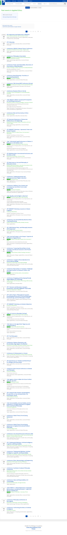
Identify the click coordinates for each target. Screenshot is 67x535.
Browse (39, 3)
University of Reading (11, 371)
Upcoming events (9, 3)
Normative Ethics (19, 43)
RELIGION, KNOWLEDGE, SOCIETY (13, 69)
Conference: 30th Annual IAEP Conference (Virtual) (20, 83)
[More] (45, 3)
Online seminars (27, 3)
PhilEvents (25, 1)
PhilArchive (20, 1)
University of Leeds (10, 114)
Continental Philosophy (14, 86)
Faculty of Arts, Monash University (17, 326)
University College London (12, 428)
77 (38, 31)
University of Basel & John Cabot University (19, 144)
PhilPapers (8, 1)
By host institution (33, 7)
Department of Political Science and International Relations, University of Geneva (18, 58)
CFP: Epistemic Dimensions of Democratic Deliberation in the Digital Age (17, 120)
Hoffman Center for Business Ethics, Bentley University (17, 222)
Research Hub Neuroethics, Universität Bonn (20, 273)
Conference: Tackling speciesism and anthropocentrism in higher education (16, 177)
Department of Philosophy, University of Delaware (17, 461)
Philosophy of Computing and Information (18, 108)
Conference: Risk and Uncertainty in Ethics (17, 113)
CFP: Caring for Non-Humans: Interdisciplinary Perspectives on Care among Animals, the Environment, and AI (18, 394)
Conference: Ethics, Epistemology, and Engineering (20, 460)
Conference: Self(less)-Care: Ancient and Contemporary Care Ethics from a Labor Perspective (17, 187)
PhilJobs (30, 1)
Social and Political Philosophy (22, 79)
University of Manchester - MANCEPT (14, 289)
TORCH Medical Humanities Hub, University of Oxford (17, 35)
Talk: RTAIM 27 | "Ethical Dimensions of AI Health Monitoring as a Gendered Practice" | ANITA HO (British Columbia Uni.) (19, 489)
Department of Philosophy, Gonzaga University (16, 482)
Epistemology (12, 60)
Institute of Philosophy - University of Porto (19, 492)
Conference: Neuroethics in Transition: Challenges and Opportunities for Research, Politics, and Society (20, 270)
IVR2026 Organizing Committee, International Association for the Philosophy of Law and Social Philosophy (19, 166)
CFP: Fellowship (10, 42)
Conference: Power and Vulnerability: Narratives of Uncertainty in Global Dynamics (20, 65)
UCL (7, 418)
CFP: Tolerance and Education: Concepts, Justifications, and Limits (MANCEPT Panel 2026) (19, 287)
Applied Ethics (25, 37)
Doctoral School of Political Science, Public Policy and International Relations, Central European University (20, 435)
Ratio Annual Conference (12, 373)
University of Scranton (11, 510)
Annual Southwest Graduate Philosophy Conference (17, 473)
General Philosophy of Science (16, 37)
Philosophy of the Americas (24, 86)
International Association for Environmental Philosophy (22, 84)
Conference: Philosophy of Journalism (16, 56)
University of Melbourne (11, 407)
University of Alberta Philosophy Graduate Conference (18, 347)
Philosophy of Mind (13, 374)
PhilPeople (14, 1)
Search (34, 3)
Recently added (19, 3)
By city (40, 7)
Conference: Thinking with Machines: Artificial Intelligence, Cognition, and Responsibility (18, 452)
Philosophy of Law (19, 157)
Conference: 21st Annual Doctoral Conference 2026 (20, 433)
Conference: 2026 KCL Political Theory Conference (19, 48)
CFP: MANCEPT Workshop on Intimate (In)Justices (19, 304)
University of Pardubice (15, 189)
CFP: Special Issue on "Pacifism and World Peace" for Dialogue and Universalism (19, 361)
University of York (14, 179)
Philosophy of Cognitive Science (16, 299)
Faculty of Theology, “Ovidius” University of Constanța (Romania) (19, 67)
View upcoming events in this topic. (10, 17)
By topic (27, 7)
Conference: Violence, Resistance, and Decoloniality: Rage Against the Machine (17, 343)
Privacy (33, 529)
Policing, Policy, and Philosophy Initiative (15, 230)
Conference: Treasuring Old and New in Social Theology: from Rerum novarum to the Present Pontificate (19, 249)
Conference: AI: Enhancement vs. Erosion (17, 353)
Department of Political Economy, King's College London (18, 49)
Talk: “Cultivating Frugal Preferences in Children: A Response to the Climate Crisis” (20, 142)
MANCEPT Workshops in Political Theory (15, 135)
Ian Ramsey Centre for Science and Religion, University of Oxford (20, 102)
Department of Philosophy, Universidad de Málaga (17, 262)
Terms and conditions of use (33, 527)
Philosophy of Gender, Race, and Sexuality (24, 264)
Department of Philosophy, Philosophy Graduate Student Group (19, 345)
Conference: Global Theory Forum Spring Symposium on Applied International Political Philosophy (18, 426)
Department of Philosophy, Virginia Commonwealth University (19, 445)
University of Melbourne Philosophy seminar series (17, 408)
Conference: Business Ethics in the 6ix (16, 91)
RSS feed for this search (7, 25)
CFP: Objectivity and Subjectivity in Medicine (18, 34)
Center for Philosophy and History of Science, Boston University (19, 354)
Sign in (64, 1)
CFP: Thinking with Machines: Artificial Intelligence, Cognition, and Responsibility (20, 443)
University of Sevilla (15, 382)
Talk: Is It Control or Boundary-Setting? (17, 313)
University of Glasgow (15, 78)
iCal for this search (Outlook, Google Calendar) (12, 26)
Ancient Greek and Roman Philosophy (17, 191)
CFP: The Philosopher (12, 336)
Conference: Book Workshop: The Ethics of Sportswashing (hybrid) (18, 76)
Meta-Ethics (18, 115)
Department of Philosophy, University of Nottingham (17, 502)
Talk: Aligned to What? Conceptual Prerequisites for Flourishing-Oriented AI (19, 100)
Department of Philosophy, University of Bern (16, 156)
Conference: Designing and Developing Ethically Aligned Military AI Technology (19, 278)
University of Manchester (12, 211)
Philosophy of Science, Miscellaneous (22, 463)
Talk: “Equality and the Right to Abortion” (17, 196)
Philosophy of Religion (14, 70)
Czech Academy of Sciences (12, 396)
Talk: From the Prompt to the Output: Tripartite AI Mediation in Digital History (20, 237)
